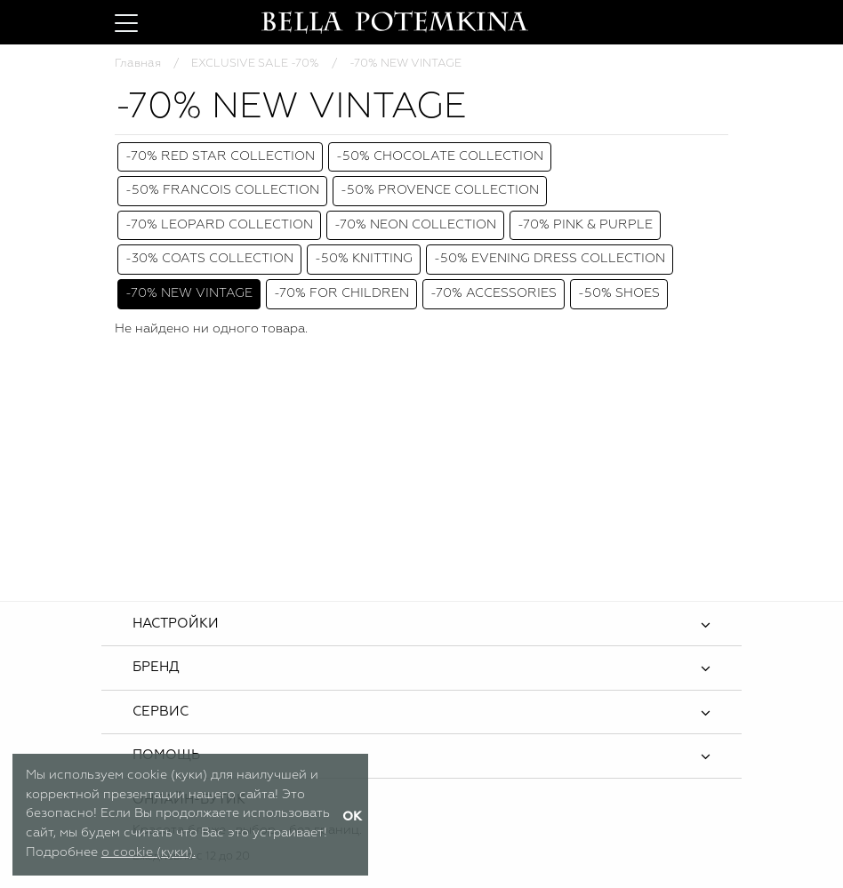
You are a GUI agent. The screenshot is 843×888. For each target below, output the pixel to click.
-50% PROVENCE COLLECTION (440, 190)
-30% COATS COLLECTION (209, 258)
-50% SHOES (619, 293)
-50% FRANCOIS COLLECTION (222, 190)
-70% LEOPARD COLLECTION (219, 225)
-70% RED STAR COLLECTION (220, 156)
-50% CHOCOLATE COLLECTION (439, 156)
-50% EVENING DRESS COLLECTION (549, 258)
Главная (138, 63)
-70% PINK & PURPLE (585, 225)
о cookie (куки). (148, 852)
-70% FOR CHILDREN (341, 293)
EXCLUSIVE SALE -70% (255, 63)
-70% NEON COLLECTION (415, 225)
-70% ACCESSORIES (493, 293)
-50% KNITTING (364, 258)
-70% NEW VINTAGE (189, 293)
